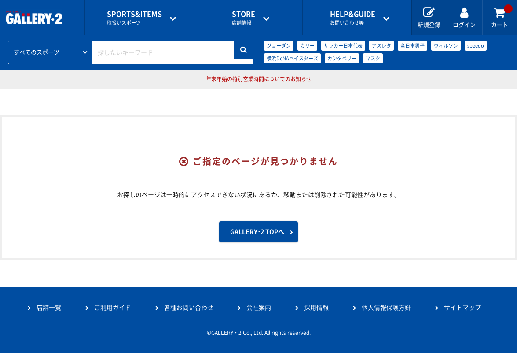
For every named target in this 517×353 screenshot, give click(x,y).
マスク (373, 58)
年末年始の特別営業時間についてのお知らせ (259, 79)
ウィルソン (446, 45)
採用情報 (316, 308)
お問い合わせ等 (352, 18)
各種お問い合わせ (188, 308)
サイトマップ (462, 308)
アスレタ (381, 45)
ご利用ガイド (112, 308)
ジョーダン (279, 45)
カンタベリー (341, 58)
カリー (307, 45)
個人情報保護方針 (386, 308)
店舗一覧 (49, 308)
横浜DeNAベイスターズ (292, 58)
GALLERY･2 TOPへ (257, 232)
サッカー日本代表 (343, 45)
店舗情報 (243, 18)
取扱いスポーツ (134, 18)
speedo (475, 45)
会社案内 (258, 308)
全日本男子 (412, 45)
